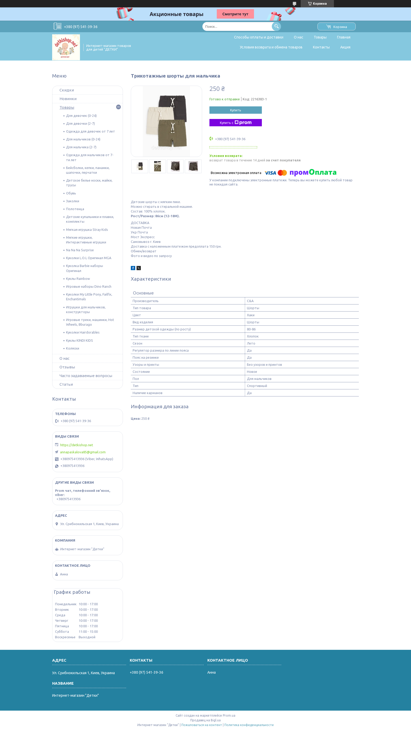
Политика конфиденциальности (249, 725)
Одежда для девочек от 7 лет (90, 131)
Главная (343, 37)
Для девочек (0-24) (81, 115)
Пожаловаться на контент (201, 725)
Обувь (71, 193)
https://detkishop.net (76, 445)
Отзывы (67, 367)
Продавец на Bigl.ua (205, 720)
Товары (320, 37)
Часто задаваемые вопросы (86, 375)
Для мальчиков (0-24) (83, 139)
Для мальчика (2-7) (81, 147)
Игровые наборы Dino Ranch (88, 286)
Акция (345, 47)
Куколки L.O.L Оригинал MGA (88, 258)
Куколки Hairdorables (83, 332)
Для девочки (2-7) (80, 123)
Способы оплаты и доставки (258, 37)
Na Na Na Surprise (80, 250)
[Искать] (276, 26)
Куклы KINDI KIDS (79, 340)
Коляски (72, 348)
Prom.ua (229, 715)
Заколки (72, 201)
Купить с (236, 122)
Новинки (68, 98)
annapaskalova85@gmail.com (83, 452)
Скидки (67, 90)
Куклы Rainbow (78, 278)
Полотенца (75, 209)
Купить (235, 110)
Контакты (321, 47)
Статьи (66, 384)
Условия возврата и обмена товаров (271, 47)
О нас (298, 37)
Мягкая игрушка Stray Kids (87, 229)
